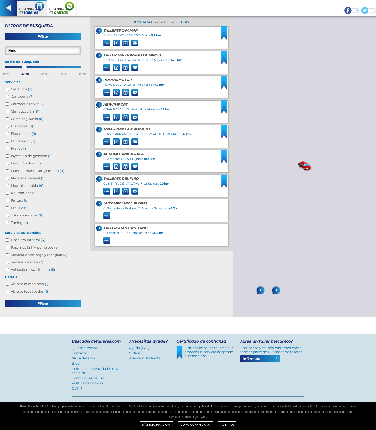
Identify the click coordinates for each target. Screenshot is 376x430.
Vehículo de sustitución (33, 269)
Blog (76, 363)
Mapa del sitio (83, 358)
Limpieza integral (28, 240)
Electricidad (23, 133)
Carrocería (22, 96)
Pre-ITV (20, 208)
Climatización (25, 111)
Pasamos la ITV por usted (35, 247)
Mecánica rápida (27, 185)
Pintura (20, 200)
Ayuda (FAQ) (140, 348)
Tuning (19, 223)
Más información (156, 424)
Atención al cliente (144, 358)
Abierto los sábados (29, 291)
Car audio (21, 89)
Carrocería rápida (28, 104)
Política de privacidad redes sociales (95, 371)
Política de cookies (87, 383)
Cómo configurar (196, 424)
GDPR (77, 388)
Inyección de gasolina (32, 156)
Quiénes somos (85, 348)
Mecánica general (28, 178)
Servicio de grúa (27, 262)
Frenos (19, 148)
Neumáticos (24, 193)
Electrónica (23, 141)
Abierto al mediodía (29, 284)
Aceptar (227, 424)
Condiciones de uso (88, 378)
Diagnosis (22, 126)
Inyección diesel (27, 163)
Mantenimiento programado (37, 171)
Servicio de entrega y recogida (39, 255)
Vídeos (135, 353)
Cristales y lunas (27, 119)
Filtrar (43, 36)
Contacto (79, 353)
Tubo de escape (26, 215)
